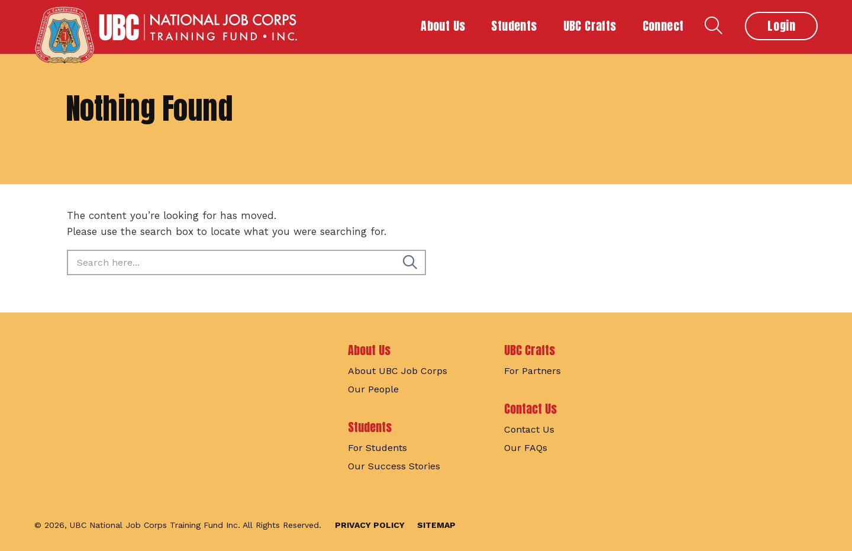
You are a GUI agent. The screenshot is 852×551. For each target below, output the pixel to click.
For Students (377, 447)
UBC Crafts (529, 350)
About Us (369, 350)
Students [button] (514, 26)
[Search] (410, 262)
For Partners (532, 370)
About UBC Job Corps (397, 370)
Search (713, 25)
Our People (373, 389)
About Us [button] (443, 26)
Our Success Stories (394, 466)
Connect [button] (663, 26)
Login (781, 26)
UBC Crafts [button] (590, 26)
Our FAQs (525, 447)
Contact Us (530, 408)
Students (370, 427)
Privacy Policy (370, 525)
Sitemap (436, 525)
